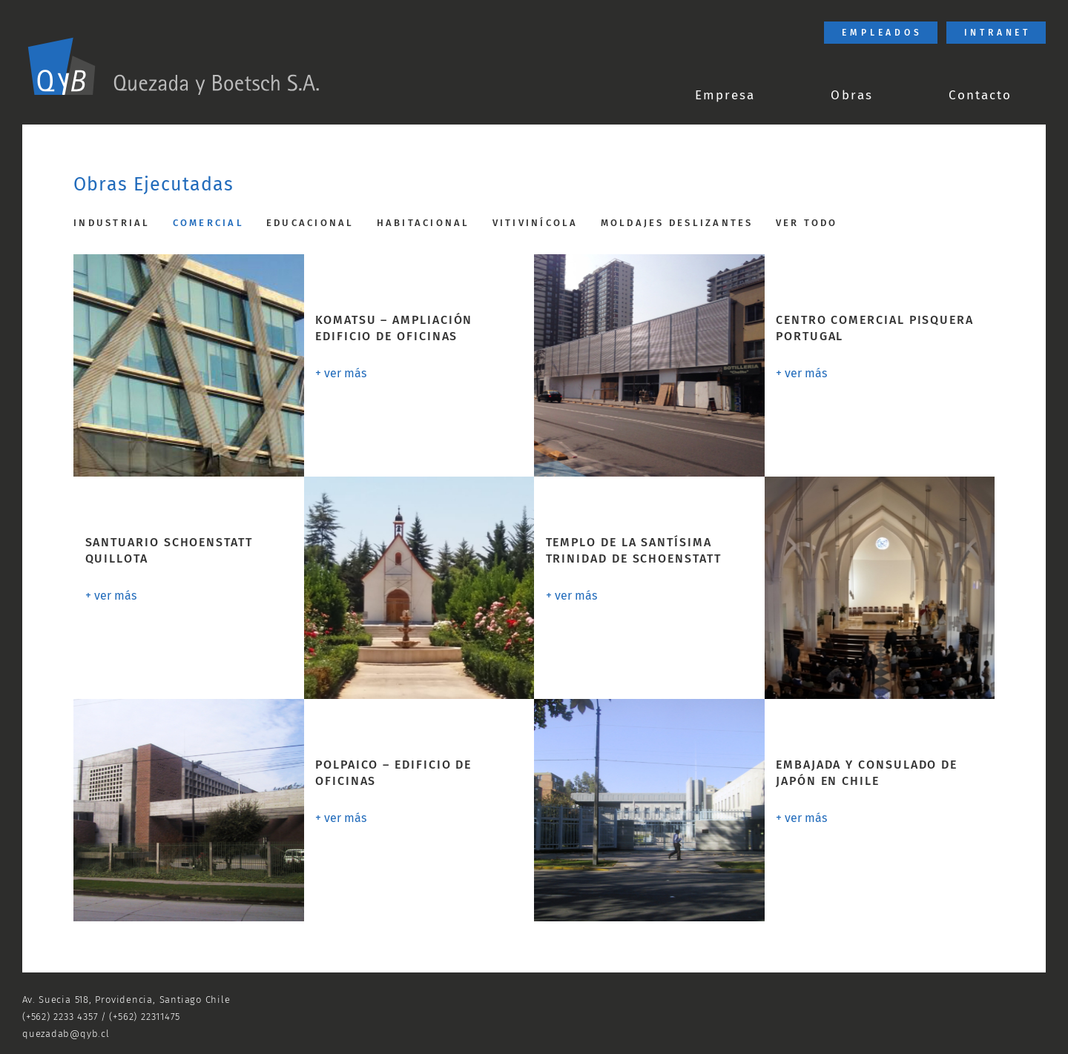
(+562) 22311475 (144, 1016)
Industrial (112, 222)
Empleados (882, 32)
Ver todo (807, 222)
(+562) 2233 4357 (60, 1016)
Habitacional (423, 222)
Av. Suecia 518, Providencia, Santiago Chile (126, 999)
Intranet (997, 32)
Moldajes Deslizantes (677, 222)
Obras (851, 95)
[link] (173, 66)
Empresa (725, 95)
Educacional (310, 222)
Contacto (980, 95)
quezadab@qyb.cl (66, 1033)
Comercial (208, 222)
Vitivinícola (535, 222)
